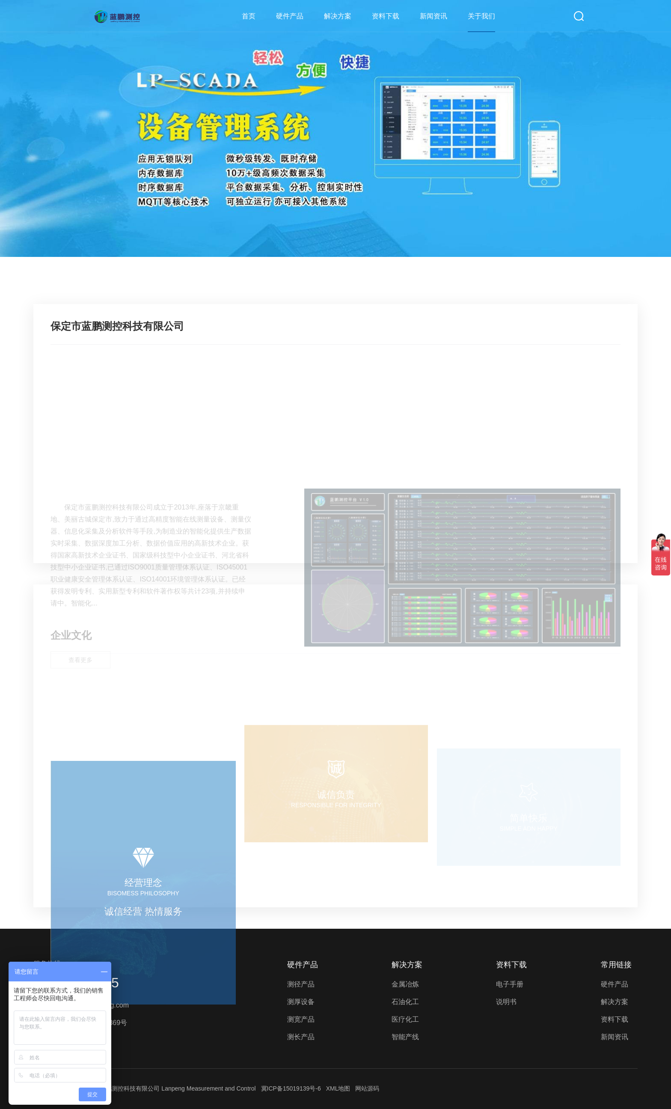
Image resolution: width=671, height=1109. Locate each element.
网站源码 (367, 1088)
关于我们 (481, 16)
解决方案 (337, 16)
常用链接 (616, 964)
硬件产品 (289, 16)
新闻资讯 (433, 16)
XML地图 (338, 1088)
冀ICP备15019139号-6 (291, 1088)
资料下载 (385, 16)
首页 (248, 16)
